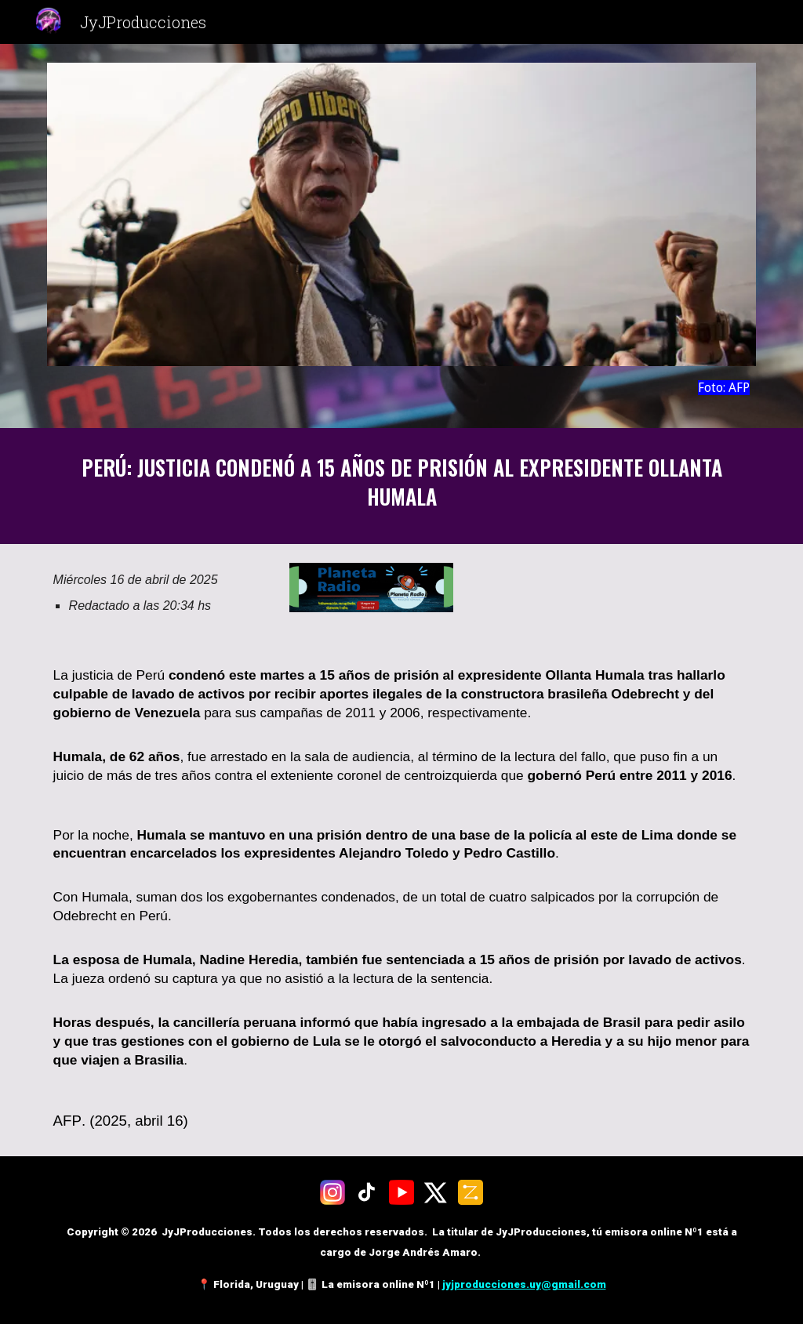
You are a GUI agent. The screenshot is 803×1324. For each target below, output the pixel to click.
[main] (402, 387)
